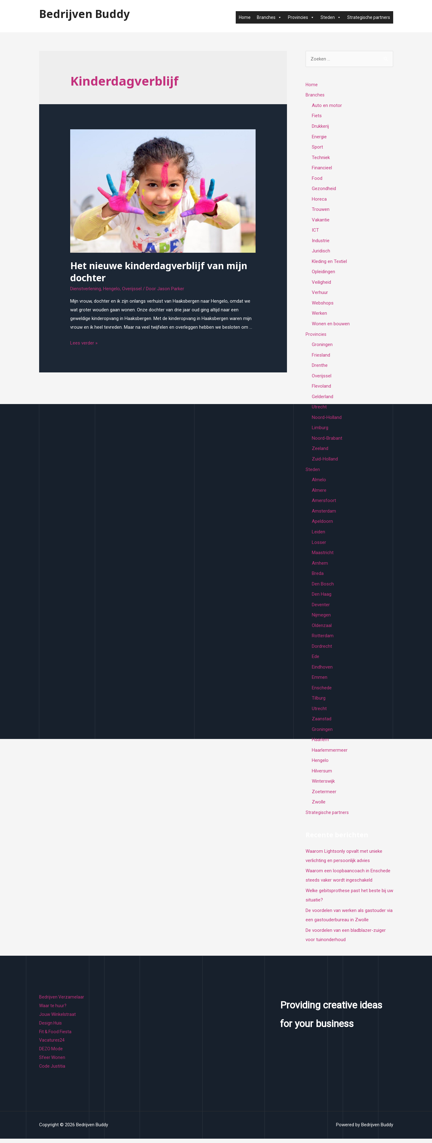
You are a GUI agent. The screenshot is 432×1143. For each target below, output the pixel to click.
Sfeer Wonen (52, 1062)
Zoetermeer (324, 796)
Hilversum (322, 775)
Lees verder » (84, 343)
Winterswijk (323, 786)
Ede (315, 660)
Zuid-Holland (325, 461)
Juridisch (321, 252)
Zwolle (318, 806)
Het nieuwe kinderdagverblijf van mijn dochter (158, 271)
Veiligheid (321, 283)
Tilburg (318, 702)
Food (317, 178)
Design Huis (51, 1027)
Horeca (319, 199)
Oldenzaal (322, 629)
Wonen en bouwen (331, 325)
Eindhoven (322, 671)
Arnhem (320, 566)
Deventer (321, 608)
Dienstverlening (85, 288)
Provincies (301, 17)
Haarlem (320, 744)
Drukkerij (320, 126)
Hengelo (111, 288)
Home (245, 17)
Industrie (321, 241)
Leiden (318, 534)
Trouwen (321, 210)
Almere (319, 493)
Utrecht (319, 409)
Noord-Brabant (327, 440)
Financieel (322, 168)
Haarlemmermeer (330, 754)
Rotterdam (323, 639)
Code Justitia (52, 1071)
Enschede (322, 691)
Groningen (322, 346)
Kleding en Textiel (329, 262)
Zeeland (320, 451)
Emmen (319, 681)
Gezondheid (324, 189)
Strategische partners (368, 17)
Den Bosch (323, 587)
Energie (319, 137)
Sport (317, 147)
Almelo (319, 482)
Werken (319, 315)
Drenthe (320, 367)
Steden (331, 17)
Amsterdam (324, 513)
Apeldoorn (322, 524)
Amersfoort (324, 503)
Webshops (323, 304)
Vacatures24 (52, 1044)
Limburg (320, 430)
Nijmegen (321, 618)
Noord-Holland (327, 419)
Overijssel (132, 288)
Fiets (317, 116)
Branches (269, 17)
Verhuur (320, 294)
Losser (319, 545)
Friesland (321, 356)
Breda (318, 576)
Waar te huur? (53, 1010)
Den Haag (321, 597)
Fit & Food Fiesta (56, 1036)
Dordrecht (322, 649)
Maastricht (323, 555)
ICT (315, 231)
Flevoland (321, 388)
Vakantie (321, 220)
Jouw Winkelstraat (58, 1019)
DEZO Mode (51, 1053)
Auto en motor (327, 105)
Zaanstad (321, 723)
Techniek (321, 158)
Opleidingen (323, 273)
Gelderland (322, 398)
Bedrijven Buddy (84, 14)
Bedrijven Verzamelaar (62, 1001)
